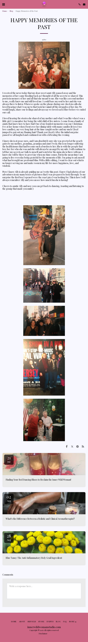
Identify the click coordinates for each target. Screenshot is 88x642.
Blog (11, 11)
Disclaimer (43, 633)
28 (9, 537)
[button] (3, 4)
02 (9, 498)
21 (9, 459)
